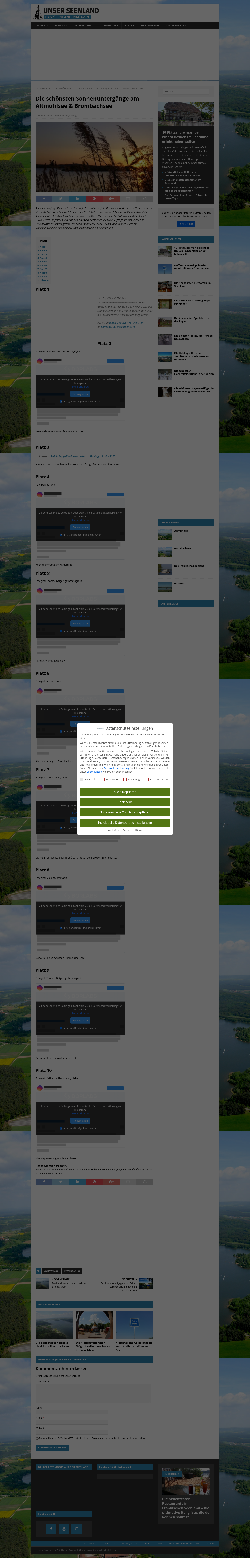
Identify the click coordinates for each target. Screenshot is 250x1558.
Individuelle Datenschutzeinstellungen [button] (125, 822)
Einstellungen (94, 771)
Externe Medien (156, 779)
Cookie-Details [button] (114, 830)
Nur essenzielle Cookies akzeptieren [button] (125, 812)
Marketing (131, 779)
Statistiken (109, 779)
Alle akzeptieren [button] (125, 792)
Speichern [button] (125, 802)
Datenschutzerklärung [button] (132, 830)
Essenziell (88, 779)
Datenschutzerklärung (116, 768)
